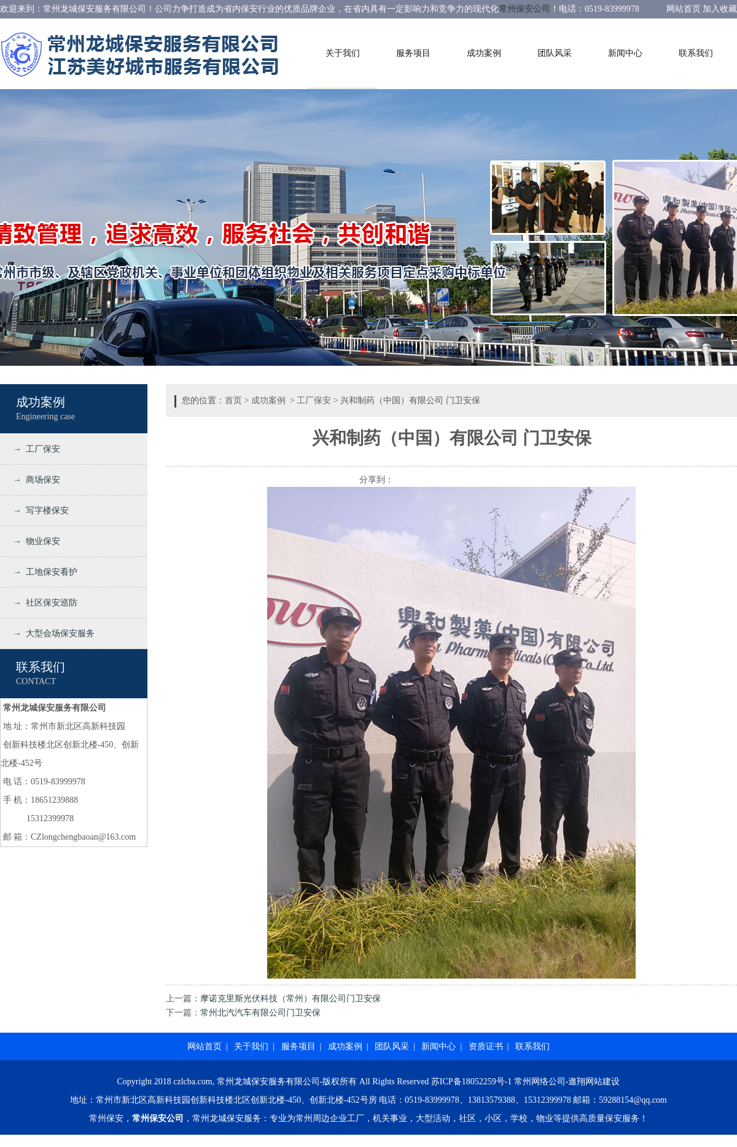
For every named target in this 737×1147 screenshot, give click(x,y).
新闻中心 (625, 53)
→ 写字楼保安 (39, 510)
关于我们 (343, 53)
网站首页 (204, 1046)
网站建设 (602, 1081)
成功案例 (484, 53)
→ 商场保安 (34, 479)
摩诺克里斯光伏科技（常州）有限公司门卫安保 (290, 998)
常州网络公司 (540, 1081)
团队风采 (554, 53)
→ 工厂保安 (34, 449)
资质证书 (486, 1046)
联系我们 (696, 53)
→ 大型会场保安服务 (52, 633)
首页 (233, 400)
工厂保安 (314, 400)
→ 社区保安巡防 (43, 602)
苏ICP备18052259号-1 (471, 1081)
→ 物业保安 (34, 541)
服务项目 (413, 53)
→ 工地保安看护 (43, 572)
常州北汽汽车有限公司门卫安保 (260, 1012)
